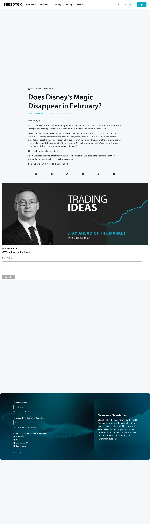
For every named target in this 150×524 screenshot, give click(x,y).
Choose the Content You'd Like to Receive (29, 433)
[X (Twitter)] (51, 174)
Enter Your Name (20, 402)
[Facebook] (36, 174)
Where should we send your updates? (24, 427)
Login (141, 4)
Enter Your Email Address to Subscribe (28, 418)
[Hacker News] (114, 174)
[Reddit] (98, 174)
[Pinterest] (67, 174)
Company (57, 4)
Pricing (69, 4)
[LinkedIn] (83, 174)
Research (82, 4)
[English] (118, 4)
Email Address (7, 258)
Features (44, 4)
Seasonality (30, 4)
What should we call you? (21, 412)
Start (128, 4)
